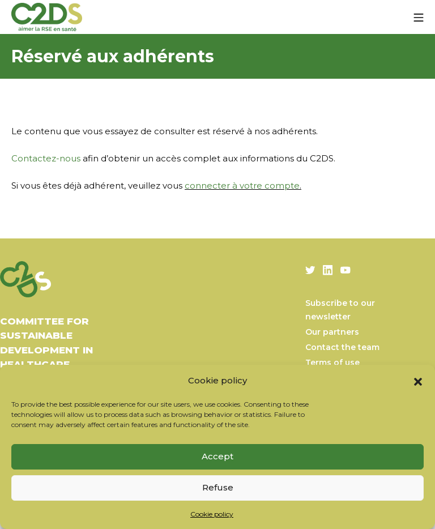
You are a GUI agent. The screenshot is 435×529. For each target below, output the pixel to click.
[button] (418, 380)
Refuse (217, 487)
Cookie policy (211, 514)
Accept (217, 456)
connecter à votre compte (242, 185)
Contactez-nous (45, 158)
